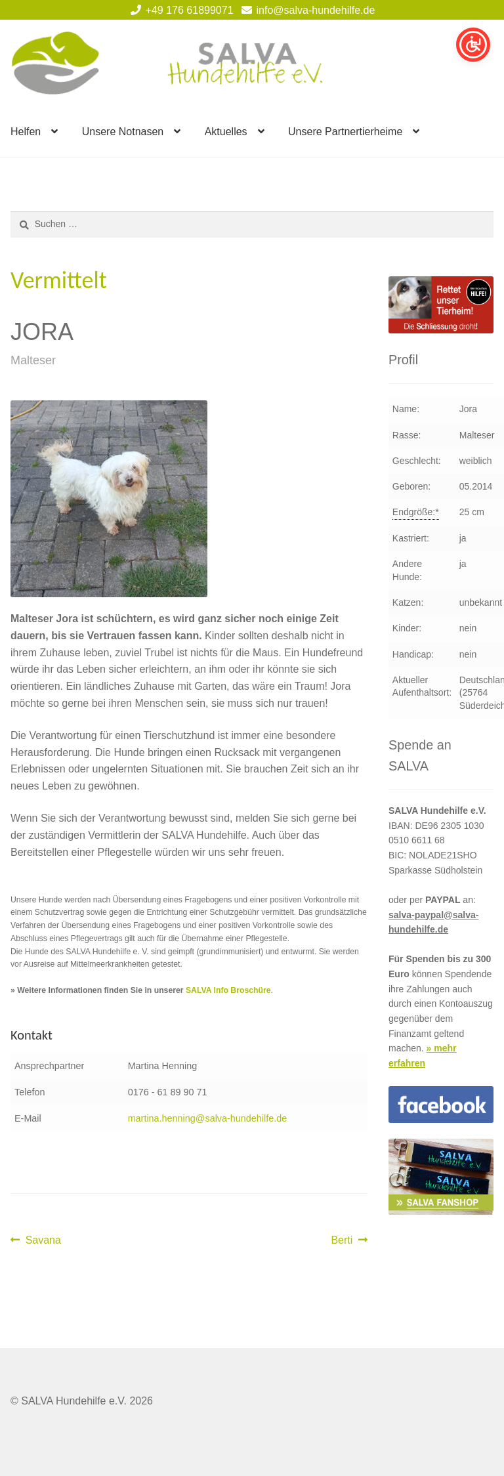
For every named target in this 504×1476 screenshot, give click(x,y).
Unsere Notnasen (123, 131)
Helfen (25, 131)
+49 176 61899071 (180, 10)
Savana (43, 1240)
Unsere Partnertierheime (345, 131)
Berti (349, 1240)
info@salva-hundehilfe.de (306, 10)
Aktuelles (226, 131)
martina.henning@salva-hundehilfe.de (207, 1118)
